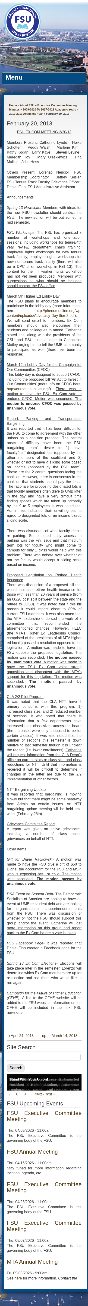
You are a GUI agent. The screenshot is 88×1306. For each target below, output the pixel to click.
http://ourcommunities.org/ (28, 389)
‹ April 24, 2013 (21, 1036)
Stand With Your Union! (28, 1079)
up (43, 1036)
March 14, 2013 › (66, 1036)
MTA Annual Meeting (32, 1262)
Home (13, 105)
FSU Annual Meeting (32, 1151)
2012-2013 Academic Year (26, 113)
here (18, 1278)
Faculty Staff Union (32, 49)
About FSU (27, 105)
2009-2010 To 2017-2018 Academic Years (49, 109)
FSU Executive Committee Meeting (44, 1116)
